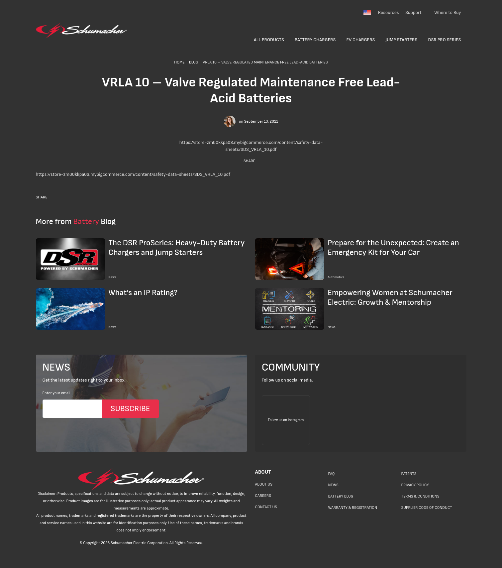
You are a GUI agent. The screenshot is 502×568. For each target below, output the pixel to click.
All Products (269, 40)
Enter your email (56, 393)
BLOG (193, 62)
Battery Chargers (315, 40)
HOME (179, 62)
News (333, 485)
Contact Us (266, 507)
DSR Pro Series (444, 40)
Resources (388, 12)
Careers (263, 495)
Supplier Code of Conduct (426, 507)
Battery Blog (340, 496)
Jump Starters (401, 40)
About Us (264, 484)
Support (413, 12)
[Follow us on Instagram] (286, 420)
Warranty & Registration (352, 507)
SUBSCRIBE (130, 408)
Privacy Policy (415, 485)
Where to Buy (447, 12)
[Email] (72, 408)
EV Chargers (361, 40)
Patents (409, 473)
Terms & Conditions (420, 496)
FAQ (331, 473)
